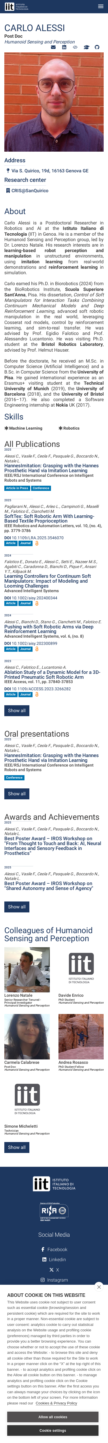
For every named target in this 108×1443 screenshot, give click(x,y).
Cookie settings (52, 1431)
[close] (99, 1287)
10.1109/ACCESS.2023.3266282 (37, 689)
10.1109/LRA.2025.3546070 (34, 537)
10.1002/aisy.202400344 (30, 598)
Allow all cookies (52, 1417)
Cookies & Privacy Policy (56, 1403)
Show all (17, 710)
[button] (53, 47)
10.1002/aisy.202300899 (30, 643)
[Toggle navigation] (101, 6)
